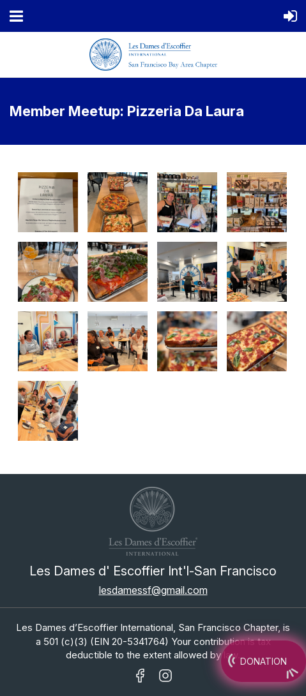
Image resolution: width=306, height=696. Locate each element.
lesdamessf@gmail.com (153, 590)
